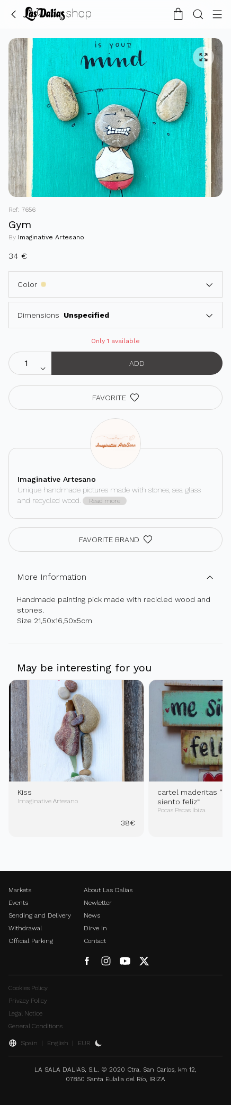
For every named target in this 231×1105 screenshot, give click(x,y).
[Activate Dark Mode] (98, 1043)
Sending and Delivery (39, 915)
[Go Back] (13, 13)
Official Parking (30, 941)
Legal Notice (25, 1013)
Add (137, 363)
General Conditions (35, 1026)
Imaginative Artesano (51, 237)
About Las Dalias (108, 890)
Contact (95, 941)
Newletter (98, 902)
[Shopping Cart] (178, 13)
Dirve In (95, 928)
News (92, 915)
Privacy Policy (27, 1000)
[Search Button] (198, 13)
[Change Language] (57, 13)
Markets (19, 890)
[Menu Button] (217, 13)
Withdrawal (25, 928)
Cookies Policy (28, 988)
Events (18, 902)
